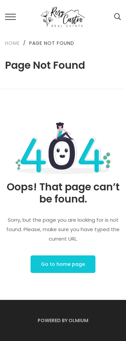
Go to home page (63, 264)
